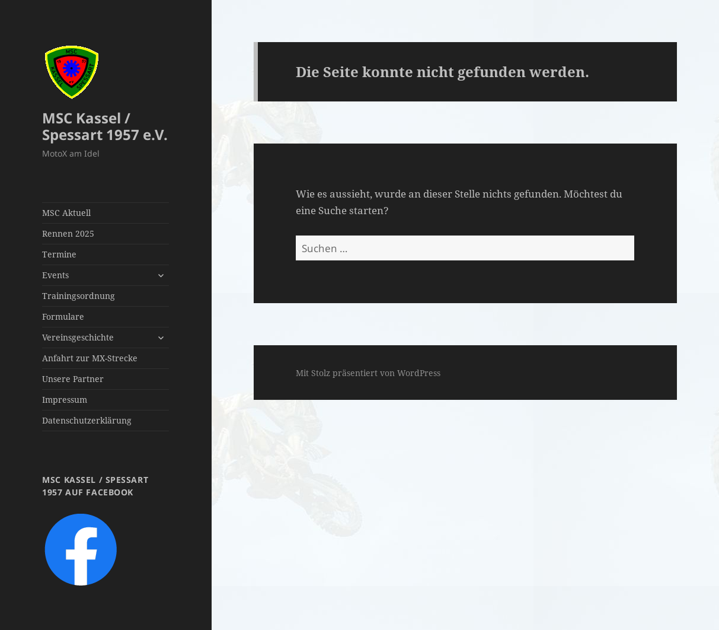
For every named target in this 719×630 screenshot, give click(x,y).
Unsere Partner (73, 378)
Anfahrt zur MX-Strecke (90, 358)
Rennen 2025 (68, 233)
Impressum (64, 399)
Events (55, 275)
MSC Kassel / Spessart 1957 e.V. (105, 126)
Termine (59, 254)
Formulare (63, 316)
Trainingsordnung (78, 295)
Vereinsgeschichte (78, 337)
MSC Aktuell (66, 212)
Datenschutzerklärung (87, 420)
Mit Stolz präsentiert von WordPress (368, 372)
